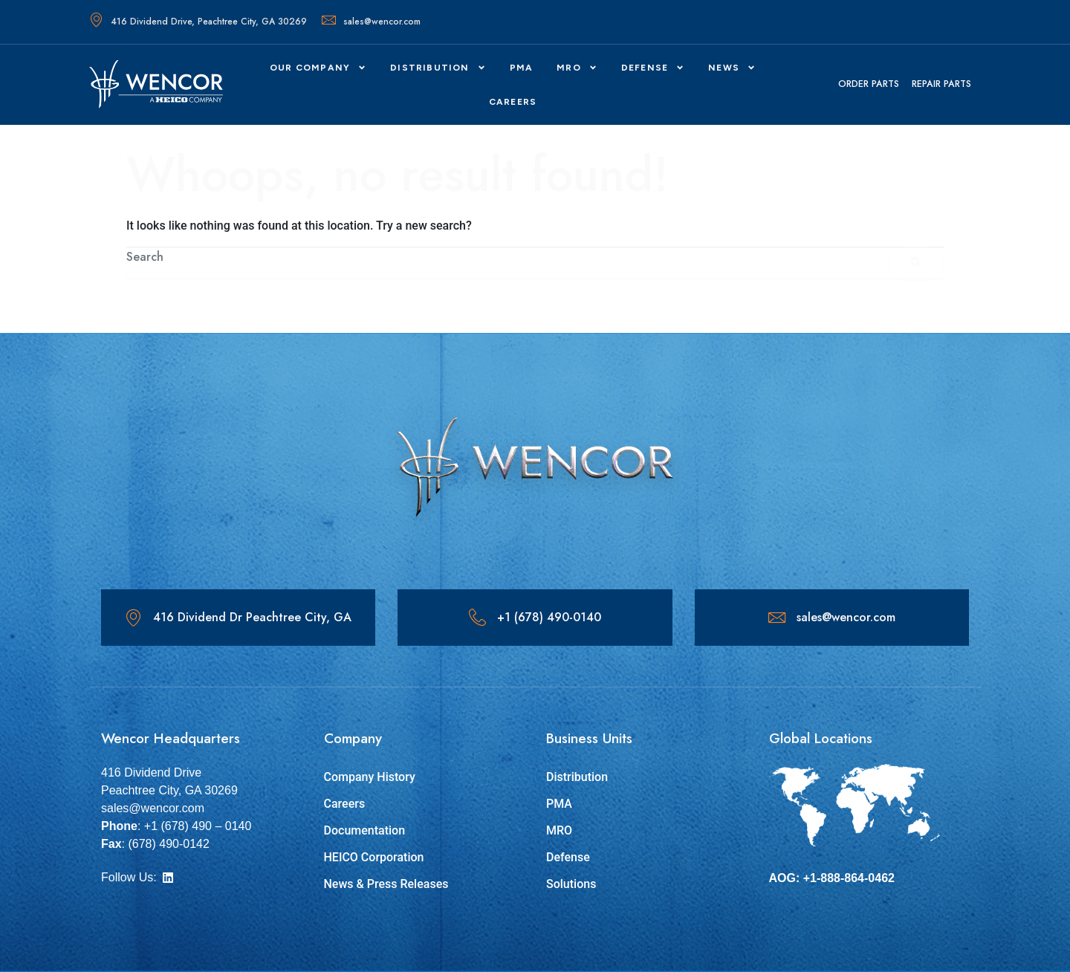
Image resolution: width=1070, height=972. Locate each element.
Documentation (365, 830)
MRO (577, 68)
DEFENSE (652, 68)
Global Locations (820, 738)
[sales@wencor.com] (777, 618)
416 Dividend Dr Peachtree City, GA (253, 617)
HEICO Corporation (374, 857)
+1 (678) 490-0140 (550, 617)
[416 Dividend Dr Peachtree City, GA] (133, 618)
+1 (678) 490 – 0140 (198, 826)
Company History (369, 777)
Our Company (318, 68)
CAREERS (512, 102)
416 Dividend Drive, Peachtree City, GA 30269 (198, 22)
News (732, 68)
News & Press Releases (386, 884)
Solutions (571, 884)
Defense (568, 857)
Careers (345, 804)
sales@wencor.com (371, 22)
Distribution (437, 68)
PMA (522, 67)
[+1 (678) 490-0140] (477, 618)
